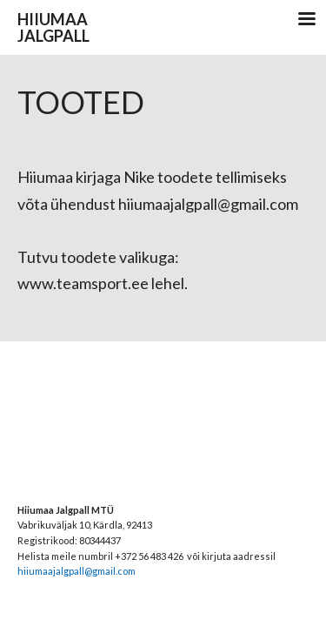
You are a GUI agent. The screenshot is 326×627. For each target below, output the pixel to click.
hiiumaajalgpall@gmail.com (76, 570)
